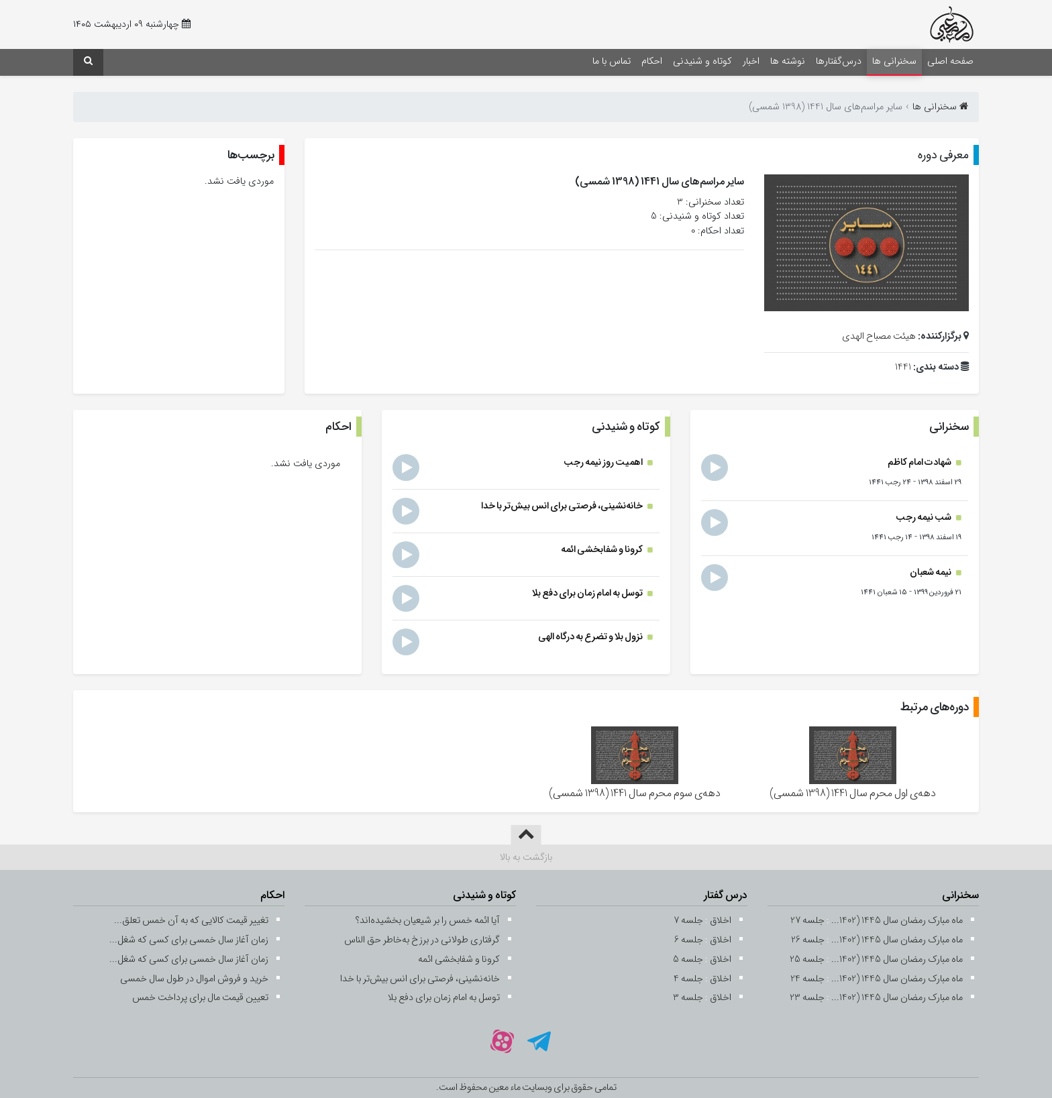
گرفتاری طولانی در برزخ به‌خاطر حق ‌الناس (422, 940)
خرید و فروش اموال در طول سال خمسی (194, 979)
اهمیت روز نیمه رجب (604, 462)
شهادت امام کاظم (920, 462)
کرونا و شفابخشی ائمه (602, 549)
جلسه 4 (688, 979)
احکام (651, 61)
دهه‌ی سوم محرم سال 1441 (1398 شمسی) (635, 793)
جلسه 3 (688, 997)
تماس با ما (611, 61)
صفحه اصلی (950, 61)
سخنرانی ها (894, 61)
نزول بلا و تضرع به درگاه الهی (591, 637)
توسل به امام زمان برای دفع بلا (588, 593)
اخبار (751, 61)
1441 (903, 367)
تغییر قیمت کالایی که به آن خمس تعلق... (191, 920)
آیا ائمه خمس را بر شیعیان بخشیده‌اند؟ (428, 920)
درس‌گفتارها (838, 61)
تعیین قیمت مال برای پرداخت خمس (200, 997)
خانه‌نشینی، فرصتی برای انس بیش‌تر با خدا (562, 506)
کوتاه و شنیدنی (702, 61)
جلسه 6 (688, 940)
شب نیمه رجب (924, 517)
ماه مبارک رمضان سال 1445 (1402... (897, 920)
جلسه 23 (807, 997)
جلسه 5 (688, 959)
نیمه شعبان (931, 572)
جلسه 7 (688, 920)
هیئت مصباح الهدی (879, 336)
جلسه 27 (807, 920)
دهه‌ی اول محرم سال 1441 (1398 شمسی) (853, 793)
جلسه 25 (807, 959)
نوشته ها (787, 61)
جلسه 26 (808, 940)
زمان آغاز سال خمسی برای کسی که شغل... (188, 940)
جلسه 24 (807, 979)
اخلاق (720, 920)
